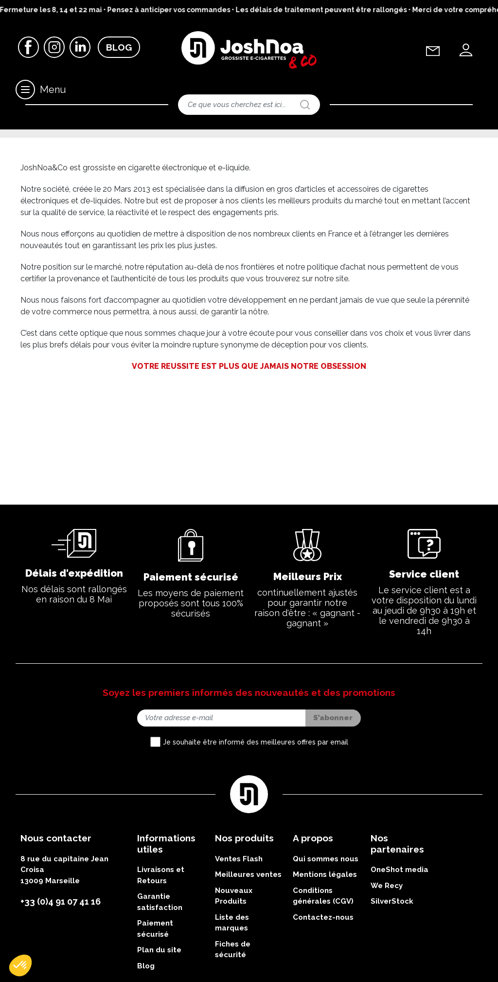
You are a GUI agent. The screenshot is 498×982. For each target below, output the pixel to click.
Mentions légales (325, 939)
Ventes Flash (239, 923)
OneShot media (399, 934)
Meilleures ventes (248, 939)
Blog (119, 48)
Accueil (29, 143)
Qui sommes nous (325, 923)
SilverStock (392, 966)
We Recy (387, 950)
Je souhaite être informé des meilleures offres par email (255, 806)
